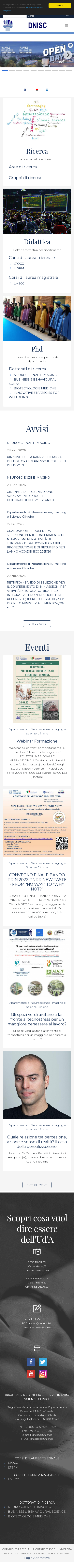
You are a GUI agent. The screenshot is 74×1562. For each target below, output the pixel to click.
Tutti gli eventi (37, 1184)
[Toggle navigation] (67, 15)
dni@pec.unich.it (41, 1438)
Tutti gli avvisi (37, 623)
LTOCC (19, 264)
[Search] (15, 16)
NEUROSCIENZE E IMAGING (35, 375)
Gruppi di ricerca (25, 177)
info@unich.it (41, 1319)
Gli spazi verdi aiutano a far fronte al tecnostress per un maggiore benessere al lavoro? (37, 1019)
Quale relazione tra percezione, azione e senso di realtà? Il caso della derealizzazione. (37, 1142)
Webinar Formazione (37, 741)
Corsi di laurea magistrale (33, 277)
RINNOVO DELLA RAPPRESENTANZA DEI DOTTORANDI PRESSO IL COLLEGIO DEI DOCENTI (36, 461)
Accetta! (59, 5)
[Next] (67, 55)
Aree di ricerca (23, 167)
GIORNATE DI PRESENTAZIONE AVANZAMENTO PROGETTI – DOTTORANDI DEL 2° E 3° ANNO (30, 496)
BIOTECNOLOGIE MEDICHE (35, 388)
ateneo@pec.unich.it (40, 1323)
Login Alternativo (37, 1558)
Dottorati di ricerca (27, 369)
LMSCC (19, 283)
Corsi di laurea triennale (32, 257)
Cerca (31, 15)
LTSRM (19, 268)
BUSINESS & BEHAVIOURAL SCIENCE (37, 1511)
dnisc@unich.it (42, 1435)
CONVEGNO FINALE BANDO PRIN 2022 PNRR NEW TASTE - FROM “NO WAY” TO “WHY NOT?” (37, 882)
